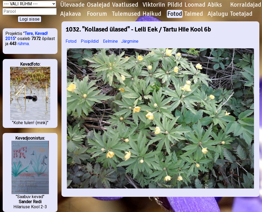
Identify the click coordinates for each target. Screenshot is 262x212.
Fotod (174, 14)
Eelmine (110, 41)
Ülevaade (72, 5)
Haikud (151, 14)
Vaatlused (125, 5)
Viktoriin (153, 5)
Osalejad (98, 5)
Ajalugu (217, 14)
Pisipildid (90, 41)
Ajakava (70, 14)
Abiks (214, 5)
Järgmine (129, 41)
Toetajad (241, 14)
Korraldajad (245, 5)
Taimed (193, 14)
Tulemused (126, 14)
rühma (23, 43)
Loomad (194, 5)
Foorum (97, 14)
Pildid (174, 5)
